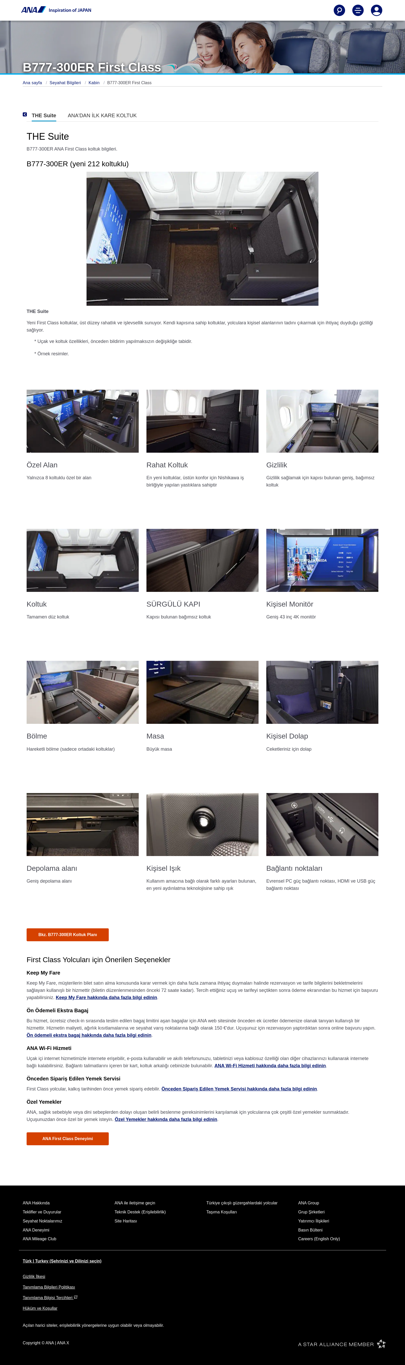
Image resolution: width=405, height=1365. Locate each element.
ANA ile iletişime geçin (135, 1203)
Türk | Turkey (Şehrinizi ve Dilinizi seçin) (62, 1261)
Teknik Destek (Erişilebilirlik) (140, 1212)
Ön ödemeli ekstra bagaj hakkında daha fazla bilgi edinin (89, 1035)
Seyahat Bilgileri (66, 83)
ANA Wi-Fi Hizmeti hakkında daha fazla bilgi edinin (270, 1065)
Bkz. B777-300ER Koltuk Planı (67, 934)
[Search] (339, 10)
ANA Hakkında (36, 1203)
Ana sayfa (33, 83)
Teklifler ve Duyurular (42, 1212)
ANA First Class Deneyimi (67, 1138)
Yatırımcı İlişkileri (313, 1221)
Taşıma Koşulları (221, 1212)
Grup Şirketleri (311, 1212)
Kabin (95, 83)
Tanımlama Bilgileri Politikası (49, 1287)
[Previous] (32, 114)
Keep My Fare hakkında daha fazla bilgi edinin (106, 997)
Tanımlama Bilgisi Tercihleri (50, 1298)
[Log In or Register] (376, 10)
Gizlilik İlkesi (34, 1276)
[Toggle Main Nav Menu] (358, 10)
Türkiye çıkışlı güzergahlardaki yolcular (242, 1203)
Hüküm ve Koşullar (40, 1308)
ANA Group (308, 1203)
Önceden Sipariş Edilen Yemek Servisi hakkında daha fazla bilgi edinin (239, 1089)
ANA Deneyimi (36, 1230)
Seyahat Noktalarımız (42, 1221)
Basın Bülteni (310, 1230)
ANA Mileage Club (39, 1239)
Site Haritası (126, 1221)
